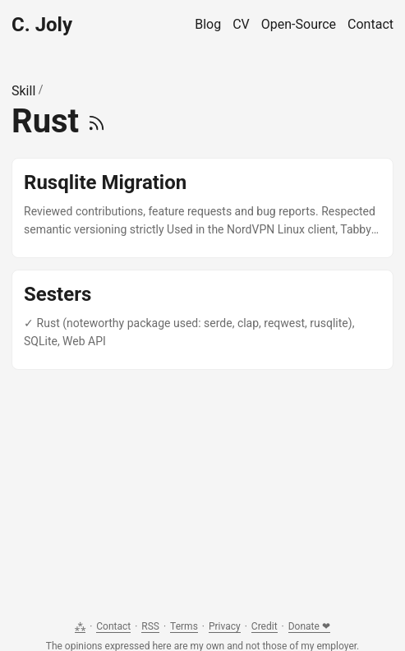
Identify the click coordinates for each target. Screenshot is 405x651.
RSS (150, 626)
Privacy (225, 626)
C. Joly (42, 24)
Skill (23, 91)
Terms (184, 626)
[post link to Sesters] (202, 319)
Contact (113, 626)
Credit (264, 626)
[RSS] (96, 121)
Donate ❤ (309, 626)
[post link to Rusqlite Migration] (202, 208)
